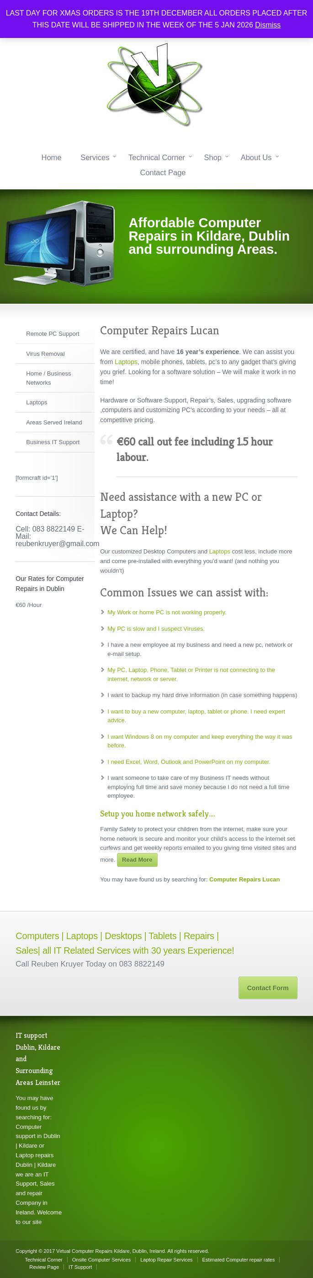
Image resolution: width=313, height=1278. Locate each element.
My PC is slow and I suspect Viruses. (156, 628)
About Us (256, 157)
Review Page (44, 1267)
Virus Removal (45, 353)
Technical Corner (156, 157)
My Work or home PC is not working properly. (166, 612)
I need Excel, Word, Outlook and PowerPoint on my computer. (189, 761)
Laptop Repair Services (166, 1259)
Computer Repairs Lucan (244, 879)
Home (51, 157)
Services (94, 157)
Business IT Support (53, 442)
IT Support (80, 1267)
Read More (137, 859)
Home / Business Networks (48, 378)
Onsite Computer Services (101, 1259)
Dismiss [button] (268, 25)
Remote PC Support (52, 333)
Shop (213, 157)
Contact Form (268, 988)
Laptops (36, 402)
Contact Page (163, 172)
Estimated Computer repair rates (238, 1259)
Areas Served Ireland (54, 422)
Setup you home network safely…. (157, 813)
